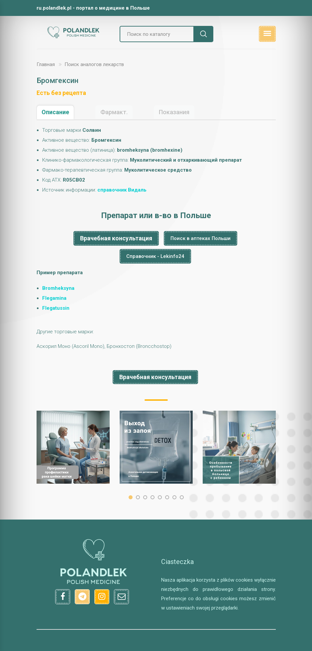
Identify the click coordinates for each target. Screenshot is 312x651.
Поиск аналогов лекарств (94, 64)
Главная (46, 64)
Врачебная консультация (116, 238)
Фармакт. (114, 112)
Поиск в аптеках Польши (200, 238)
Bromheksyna (58, 288)
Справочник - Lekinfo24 (155, 256)
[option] (73, 447)
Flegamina (54, 298)
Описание (55, 112)
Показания (174, 112)
